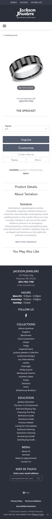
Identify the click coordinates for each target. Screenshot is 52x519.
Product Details (26, 186)
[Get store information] (26, 285)
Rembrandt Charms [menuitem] (26, 373)
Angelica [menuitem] (26, 332)
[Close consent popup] (48, 514)
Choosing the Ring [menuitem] (26, 412)
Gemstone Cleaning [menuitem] (26, 433)
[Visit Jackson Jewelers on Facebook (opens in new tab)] (26, 315)
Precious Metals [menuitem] (26, 422)
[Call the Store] (26, 281)
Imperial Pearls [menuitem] (26, 349)
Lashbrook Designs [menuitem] (26, 356)
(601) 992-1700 (26, 101)
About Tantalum (26, 194)
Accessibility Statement (26, 506)
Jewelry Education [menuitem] (26, 402)
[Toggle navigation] (4, 26)
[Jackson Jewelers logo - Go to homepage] (26, 13)
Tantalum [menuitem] (26, 383)
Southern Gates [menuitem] (26, 376)
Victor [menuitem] (26, 387)
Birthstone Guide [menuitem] (26, 415)
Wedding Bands (11, 35)
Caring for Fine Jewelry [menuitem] (26, 426)
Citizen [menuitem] (26, 342)
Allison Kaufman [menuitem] (26, 328)
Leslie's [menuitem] (26, 362)
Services (26, 454)
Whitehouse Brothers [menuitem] (26, 390)
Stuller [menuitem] (26, 380)
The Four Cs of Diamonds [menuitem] (26, 405)
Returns (38, 160)
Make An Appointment (26, 458)
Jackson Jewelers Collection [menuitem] (26, 352)
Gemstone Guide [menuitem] (26, 419)
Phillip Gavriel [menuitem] (26, 369)
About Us (26, 451)
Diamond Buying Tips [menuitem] (26, 408)
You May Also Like (26, 251)
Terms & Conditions (33, 501)
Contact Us (26, 461)
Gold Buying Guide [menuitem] (26, 439)
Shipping (14, 160)
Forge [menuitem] (26, 345)
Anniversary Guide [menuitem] (26, 436)
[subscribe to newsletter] (38, 478)
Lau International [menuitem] (26, 359)
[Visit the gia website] (26, 493)
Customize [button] (26, 148)
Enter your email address (26, 473)
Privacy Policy (16, 501)
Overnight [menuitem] (26, 366)
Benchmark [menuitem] (26, 335)
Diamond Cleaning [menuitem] (26, 429)
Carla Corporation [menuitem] (26, 338)
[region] (26, 68)
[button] (13, 2)
